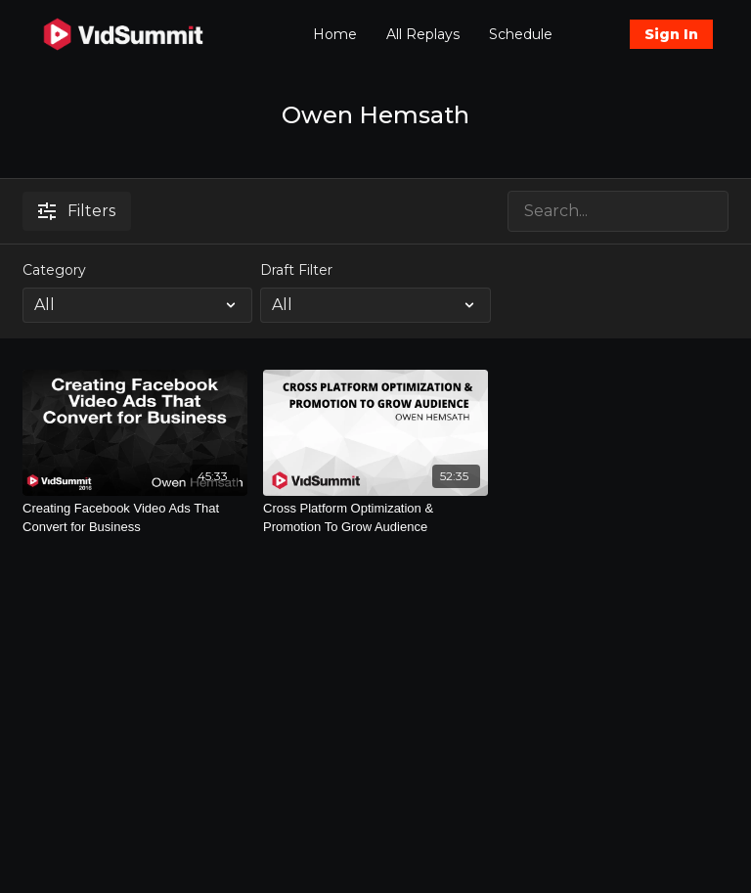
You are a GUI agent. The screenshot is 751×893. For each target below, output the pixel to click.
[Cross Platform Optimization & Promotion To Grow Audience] (375, 518)
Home (335, 34)
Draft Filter (296, 270)
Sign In (671, 34)
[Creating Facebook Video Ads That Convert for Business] (134, 518)
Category (54, 270)
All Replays (423, 34)
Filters (76, 210)
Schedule (520, 34)
